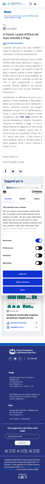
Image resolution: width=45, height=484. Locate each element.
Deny (22, 290)
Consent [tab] (8, 199)
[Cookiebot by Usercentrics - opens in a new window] (32, 192)
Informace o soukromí (32, 467)
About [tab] (36, 199)
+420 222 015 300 (17, 382)
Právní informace (10, 469)
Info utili (32, 358)
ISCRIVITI (22, 443)
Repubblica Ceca (21, 327)
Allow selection (22, 282)
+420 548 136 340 (17, 412)
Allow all (22, 274)
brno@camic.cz (18, 415)
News (11, 16)
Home (6, 16)
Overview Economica (13, 43)
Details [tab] (23, 199)
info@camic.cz (17, 384)
